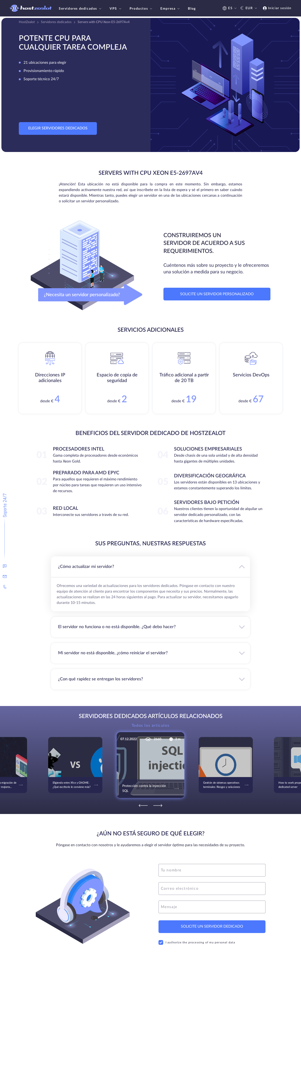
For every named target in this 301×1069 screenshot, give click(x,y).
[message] (211, 907)
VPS (116, 8)
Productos (141, 8)
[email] (211, 888)
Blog (192, 8)
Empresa (170, 8)
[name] (211, 870)
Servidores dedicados (81, 8)
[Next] (157, 805)
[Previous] (143, 805)
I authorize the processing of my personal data (196, 942)
